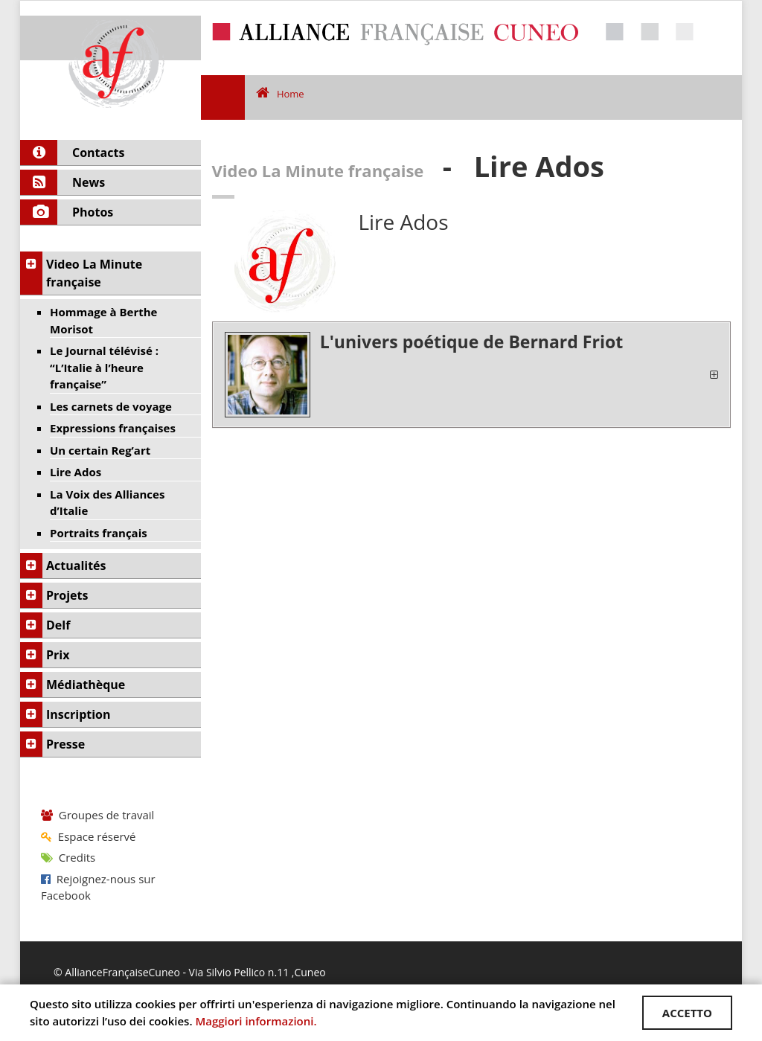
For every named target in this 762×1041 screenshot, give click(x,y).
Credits (68, 857)
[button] (472, 374)
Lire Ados (403, 222)
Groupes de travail (97, 814)
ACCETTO (687, 1012)
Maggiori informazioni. (255, 1020)
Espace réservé (88, 836)
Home (280, 93)
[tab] (472, 374)
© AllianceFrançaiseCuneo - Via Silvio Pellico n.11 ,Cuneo (190, 972)
